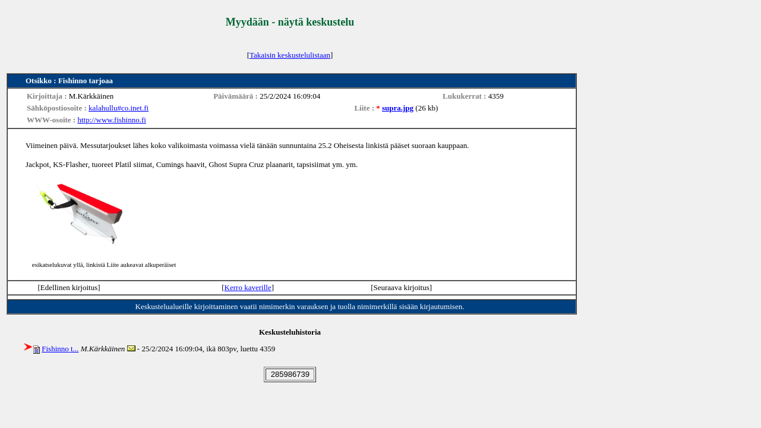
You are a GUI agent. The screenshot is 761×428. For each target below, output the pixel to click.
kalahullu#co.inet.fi (119, 107)
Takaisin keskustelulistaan (290, 55)
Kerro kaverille (248, 287)
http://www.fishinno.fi (111, 119)
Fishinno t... (60, 348)
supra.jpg (397, 107)
